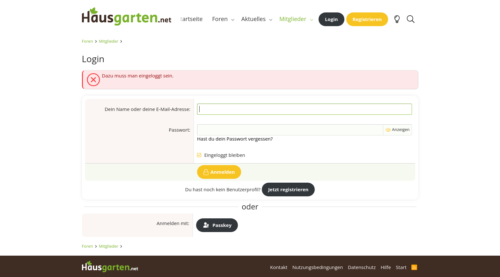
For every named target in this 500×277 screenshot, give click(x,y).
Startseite (190, 19)
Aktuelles (253, 19)
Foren (220, 19)
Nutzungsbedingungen (317, 267)
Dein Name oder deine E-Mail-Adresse (147, 109)
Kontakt (278, 267)
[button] (233, 19)
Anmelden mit (172, 223)
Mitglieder (292, 19)
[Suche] (410, 19)
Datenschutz (362, 267)
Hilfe (386, 267)
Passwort (179, 130)
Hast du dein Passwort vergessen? (235, 138)
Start (401, 267)
